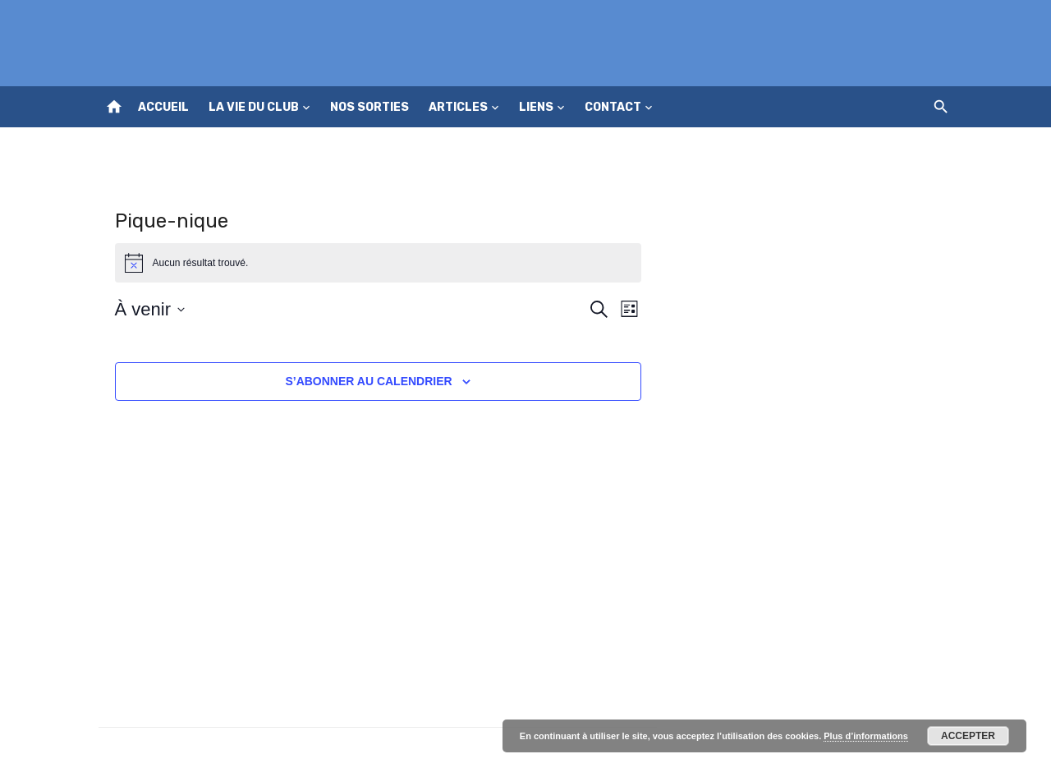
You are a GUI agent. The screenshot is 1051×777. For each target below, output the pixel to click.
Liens (536, 107)
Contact (613, 107)
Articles (458, 107)
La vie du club (254, 107)
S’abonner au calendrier (368, 381)
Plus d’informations (866, 736)
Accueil (163, 107)
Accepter (968, 736)
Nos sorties (369, 107)
